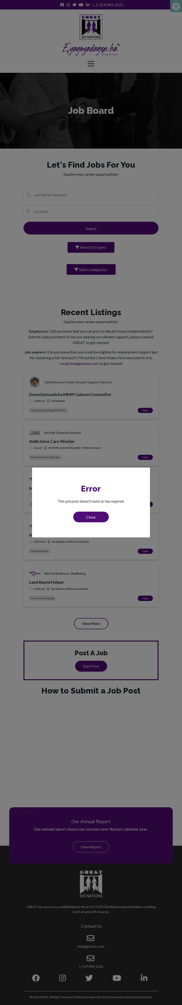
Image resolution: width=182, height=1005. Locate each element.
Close (91, 517)
